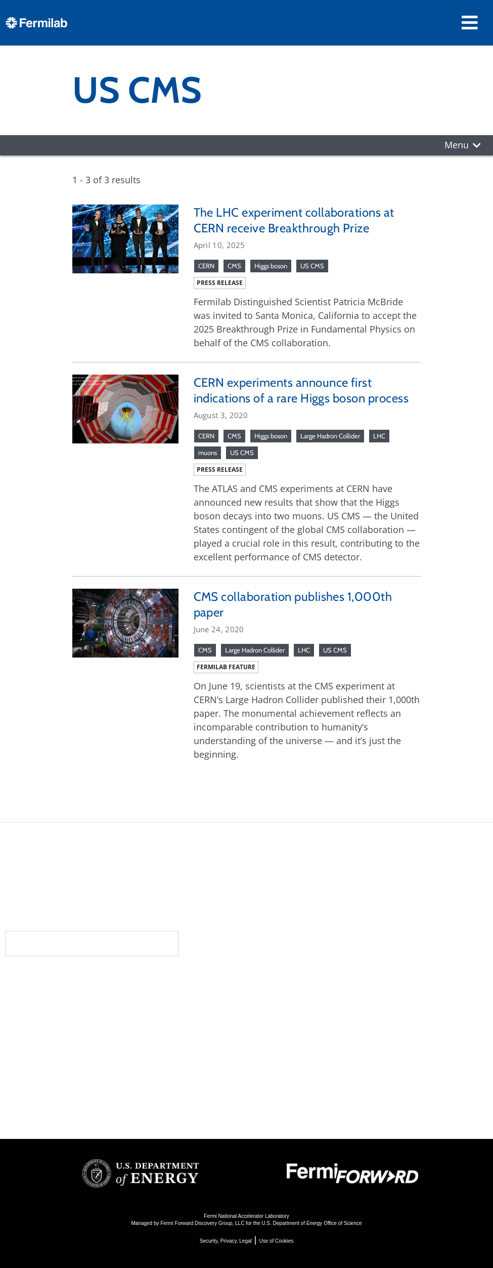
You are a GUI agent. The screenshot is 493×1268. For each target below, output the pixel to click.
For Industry (123, 1093)
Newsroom (126, 1021)
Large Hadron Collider (330, 436)
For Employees (129, 1079)
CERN (206, 266)
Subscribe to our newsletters (91, 943)
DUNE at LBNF (283, 998)
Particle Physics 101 (295, 1067)
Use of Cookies (276, 1241)
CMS (234, 266)
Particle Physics (286, 1012)
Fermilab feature (226, 667)
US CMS (312, 266)
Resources (127, 1061)
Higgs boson (270, 266)
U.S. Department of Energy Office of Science (311, 1223)
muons (207, 452)
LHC (379, 436)
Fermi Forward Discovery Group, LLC (202, 1223)
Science (272, 980)
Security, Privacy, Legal (226, 1241)
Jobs (105, 1107)
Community (126, 1000)
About (113, 980)
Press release (220, 282)
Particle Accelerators (298, 1026)
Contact (119, 1041)
